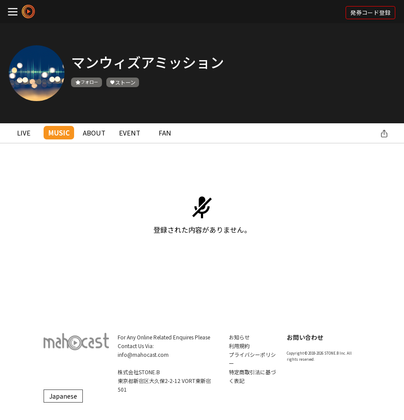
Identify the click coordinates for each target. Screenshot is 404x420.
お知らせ (239, 337)
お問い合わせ (305, 337)
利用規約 (239, 345)
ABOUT (94, 132)
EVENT (129, 132)
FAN (165, 132)
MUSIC (59, 132)
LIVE (24, 132)
